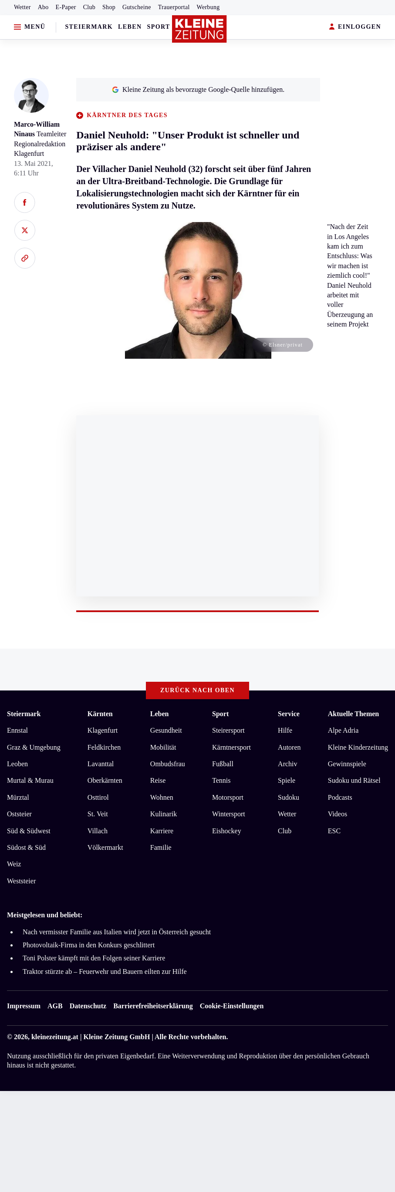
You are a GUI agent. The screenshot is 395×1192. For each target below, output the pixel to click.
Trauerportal (174, 7)
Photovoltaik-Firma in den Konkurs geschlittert (89, 945)
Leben (130, 27)
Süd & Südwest (29, 831)
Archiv (287, 764)
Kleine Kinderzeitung (358, 747)
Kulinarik (163, 814)
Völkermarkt (105, 847)
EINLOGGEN (355, 27)
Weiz (14, 864)
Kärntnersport (231, 747)
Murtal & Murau (30, 780)
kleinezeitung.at (54, 1036)
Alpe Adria (343, 730)
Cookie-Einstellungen (232, 1006)
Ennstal (17, 730)
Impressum (24, 1006)
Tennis (221, 780)
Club (89, 7)
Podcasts (340, 797)
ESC (334, 831)
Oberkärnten (105, 780)
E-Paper (66, 7)
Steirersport (228, 730)
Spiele (286, 780)
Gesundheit (166, 730)
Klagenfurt (103, 730)
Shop (108, 7)
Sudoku (288, 797)
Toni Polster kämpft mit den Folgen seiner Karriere (94, 958)
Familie (161, 847)
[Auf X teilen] (24, 230)
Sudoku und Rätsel (354, 780)
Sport (158, 27)
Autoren (289, 747)
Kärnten (100, 713)
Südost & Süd (26, 847)
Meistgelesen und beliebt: (44, 915)
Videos (337, 814)
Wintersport (228, 814)
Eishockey (226, 831)
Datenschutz (88, 1006)
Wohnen (161, 797)
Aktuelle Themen (353, 713)
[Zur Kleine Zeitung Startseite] (199, 29)
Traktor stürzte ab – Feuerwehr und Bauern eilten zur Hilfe (105, 971)
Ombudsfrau (167, 764)
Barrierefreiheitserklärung (152, 1006)
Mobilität (163, 747)
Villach (98, 831)
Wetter (22, 7)
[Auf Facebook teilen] (24, 202)
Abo (43, 7)
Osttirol (98, 797)
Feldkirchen (104, 747)
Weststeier (21, 881)
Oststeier (19, 814)
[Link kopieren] (24, 258)
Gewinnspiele (347, 764)
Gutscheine (136, 7)
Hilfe (285, 730)
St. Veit (98, 814)
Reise (158, 780)
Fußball (222, 764)
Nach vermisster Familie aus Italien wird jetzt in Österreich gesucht (117, 932)
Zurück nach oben (197, 690)
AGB (55, 1006)
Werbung (208, 7)
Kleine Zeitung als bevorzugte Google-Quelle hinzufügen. (198, 89)
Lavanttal (101, 764)
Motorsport (227, 797)
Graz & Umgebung (34, 747)
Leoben (17, 764)
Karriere (161, 831)
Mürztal (18, 797)
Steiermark (89, 27)
